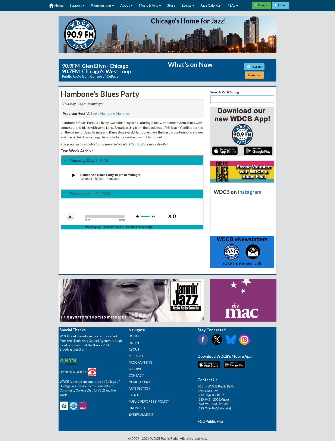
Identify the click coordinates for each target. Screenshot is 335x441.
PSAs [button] (233, 5)
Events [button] (188, 5)
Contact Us (207, 379)
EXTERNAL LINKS (141, 414)
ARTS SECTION (140, 388)
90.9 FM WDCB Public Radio (167, 34)
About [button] (126, 5)
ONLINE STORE (139, 408)
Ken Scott (137, 144)
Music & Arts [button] (150, 5)
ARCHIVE (135, 369)
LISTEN (134, 343)
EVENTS (134, 395)
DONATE (135, 336)
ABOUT (134, 349)
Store (171, 5)
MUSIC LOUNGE (140, 382)
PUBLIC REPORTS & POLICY (149, 401)
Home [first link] (56, 5)
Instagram (249, 192)
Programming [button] (102, 5)
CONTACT (136, 375)
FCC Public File (210, 421)
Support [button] (77, 5)
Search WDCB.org (224, 92)
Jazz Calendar (211, 5)
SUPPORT (136, 356)
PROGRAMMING (140, 362)
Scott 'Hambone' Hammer (110, 113)
